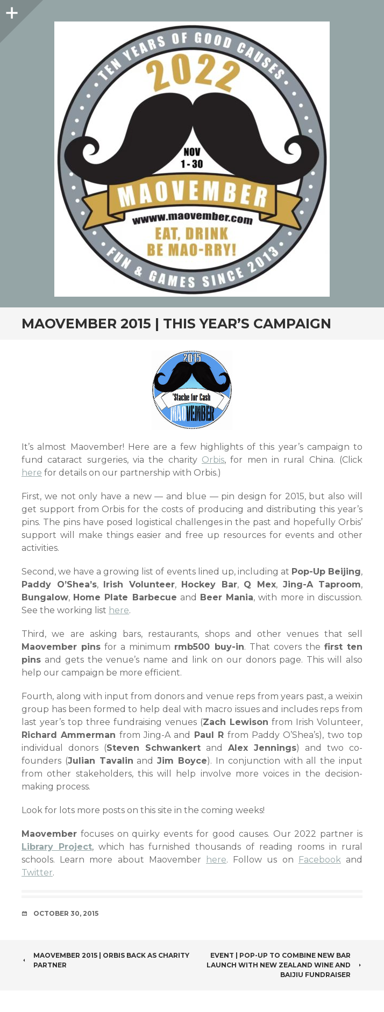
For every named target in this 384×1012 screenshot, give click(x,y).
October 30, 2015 (65, 913)
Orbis (213, 460)
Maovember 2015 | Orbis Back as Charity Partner (105, 960)
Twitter (37, 872)
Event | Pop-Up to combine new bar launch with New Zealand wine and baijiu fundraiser (284, 965)
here (32, 473)
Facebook (319, 860)
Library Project (57, 847)
